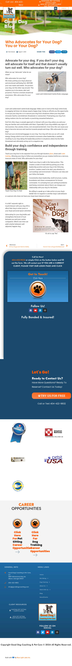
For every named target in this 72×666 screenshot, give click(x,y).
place (51, 154)
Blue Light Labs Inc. (23, 657)
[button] (55, 8)
